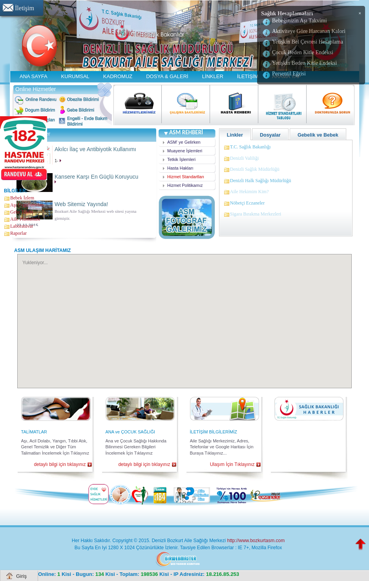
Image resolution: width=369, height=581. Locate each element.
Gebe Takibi (21, 212)
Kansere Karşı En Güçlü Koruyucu (96, 177)
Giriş (21, 576)
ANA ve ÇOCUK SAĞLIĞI (130, 431)
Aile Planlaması (25, 219)
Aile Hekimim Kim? (249, 191)
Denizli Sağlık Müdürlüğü (254, 169)
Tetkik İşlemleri (181, 159)
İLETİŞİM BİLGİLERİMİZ (213, 431)
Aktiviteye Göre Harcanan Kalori (308, 31)
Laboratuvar (21, 226)
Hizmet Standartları (185, 176)
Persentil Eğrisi (289, 74)
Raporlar (18, 233)
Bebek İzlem (22, 198)
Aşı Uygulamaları (27, 205)
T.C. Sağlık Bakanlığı (250, 147)
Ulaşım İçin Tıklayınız (232, 464)
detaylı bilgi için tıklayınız (60, 464)
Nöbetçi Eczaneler (247, 203)
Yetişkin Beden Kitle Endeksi (304, 63)
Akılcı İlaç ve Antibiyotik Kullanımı (95, 149)
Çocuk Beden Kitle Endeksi (302, 52)
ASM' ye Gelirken (184, 142)
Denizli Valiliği (244, 158)
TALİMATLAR (34, 431)
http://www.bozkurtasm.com (256, 540)
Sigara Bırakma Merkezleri (255, 214)
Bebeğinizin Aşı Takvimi (299, 21)
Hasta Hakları (180, 168)
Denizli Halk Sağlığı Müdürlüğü (260, 180)
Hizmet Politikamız (185, 185)
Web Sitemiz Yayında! (81, 204)
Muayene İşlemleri (184, 150)
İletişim (24, 8)
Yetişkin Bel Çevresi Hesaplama (307, 42)
